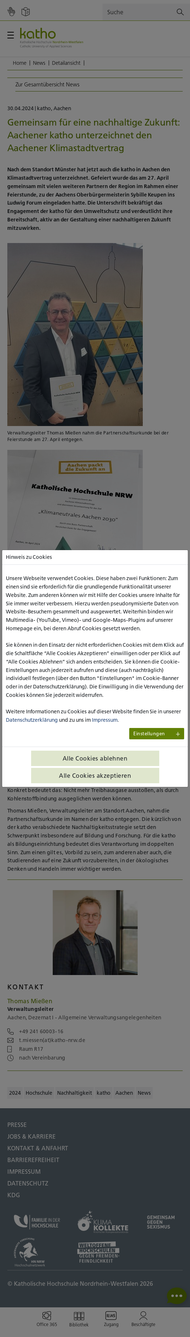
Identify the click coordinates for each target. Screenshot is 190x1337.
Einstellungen (149, 734)
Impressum (105, 720)
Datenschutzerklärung (32, 720)
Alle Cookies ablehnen (95, 758)
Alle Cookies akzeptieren (95, 775)
